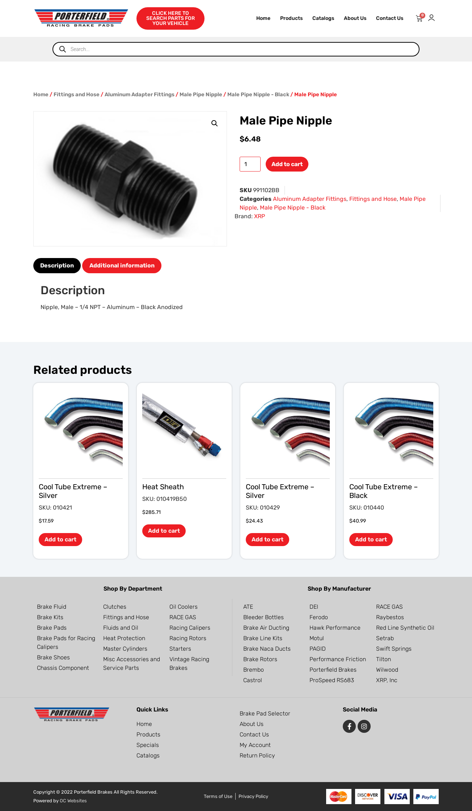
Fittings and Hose (77, 94)
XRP (259, 216)
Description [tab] (57, 265)
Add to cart (287, 164)
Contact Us (389, 18)
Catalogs (323, 18)
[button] (214, 123)
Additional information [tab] (122, 265)
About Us (355, 18)
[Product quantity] (250, 164)
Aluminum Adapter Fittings (139, 94)
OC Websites (73, 800)
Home (263, 18)
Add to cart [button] (60, 539)
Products (291, 18)
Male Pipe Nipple (201, 94)
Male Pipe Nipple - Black (258, 94)
